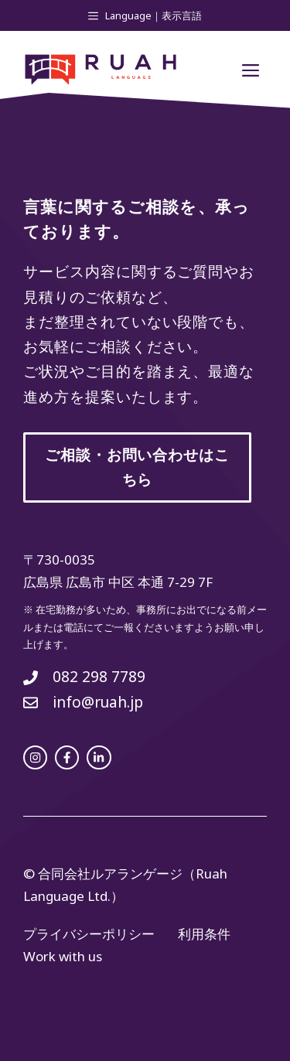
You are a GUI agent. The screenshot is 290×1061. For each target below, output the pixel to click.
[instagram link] (35, 757)
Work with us (62, 956)
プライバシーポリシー (89, 934)
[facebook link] (67, 757)
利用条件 (204, 934)
